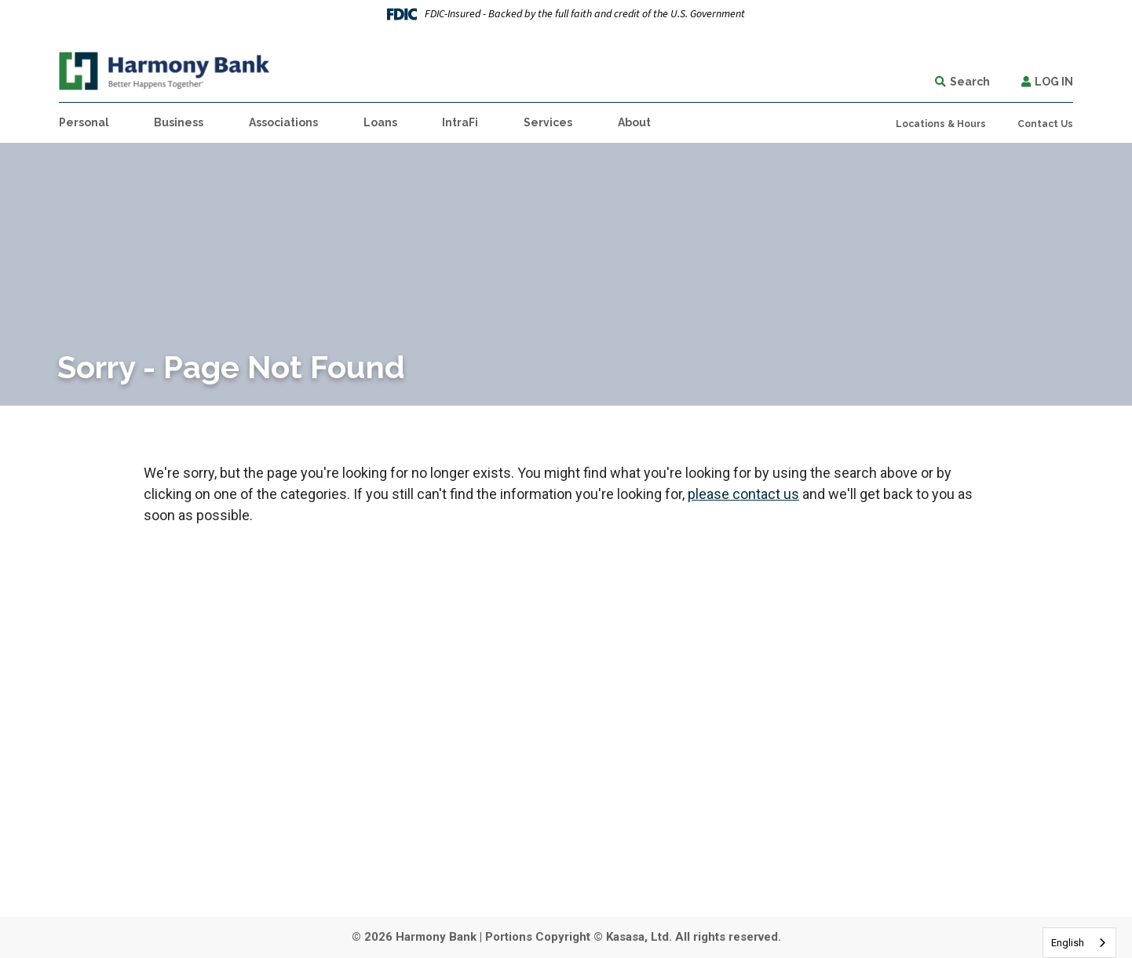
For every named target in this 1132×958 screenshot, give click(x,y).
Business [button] (178, 122)
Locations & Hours (941, 123)
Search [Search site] (970, 81)
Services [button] (548, 122)
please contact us (743, 494)
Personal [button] (84, 122)
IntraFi (460, 122)
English (1067, 943)
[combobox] (1079, 942)
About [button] (634, 122)
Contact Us (1045, 123)
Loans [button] (380, 122)
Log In (1054, 81)
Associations (283, 122)
